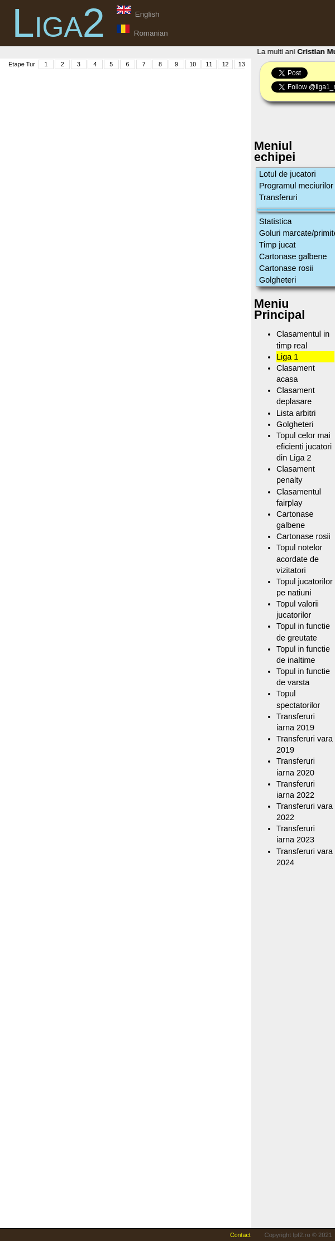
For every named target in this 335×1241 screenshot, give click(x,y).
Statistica (275, 221)
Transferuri (278, 197)
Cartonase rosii (286, 268)
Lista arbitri (295, 413)
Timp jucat (277, 244)
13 (241, 64)
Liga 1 (287, 356)
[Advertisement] (164, 148)
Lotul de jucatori (287, 173)
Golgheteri (277, 279)
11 (208, 64)
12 (225, 64)
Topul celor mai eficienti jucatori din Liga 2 (304, 446)
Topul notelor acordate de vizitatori (299, 558)
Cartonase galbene (293, 256)
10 (192, 64)
